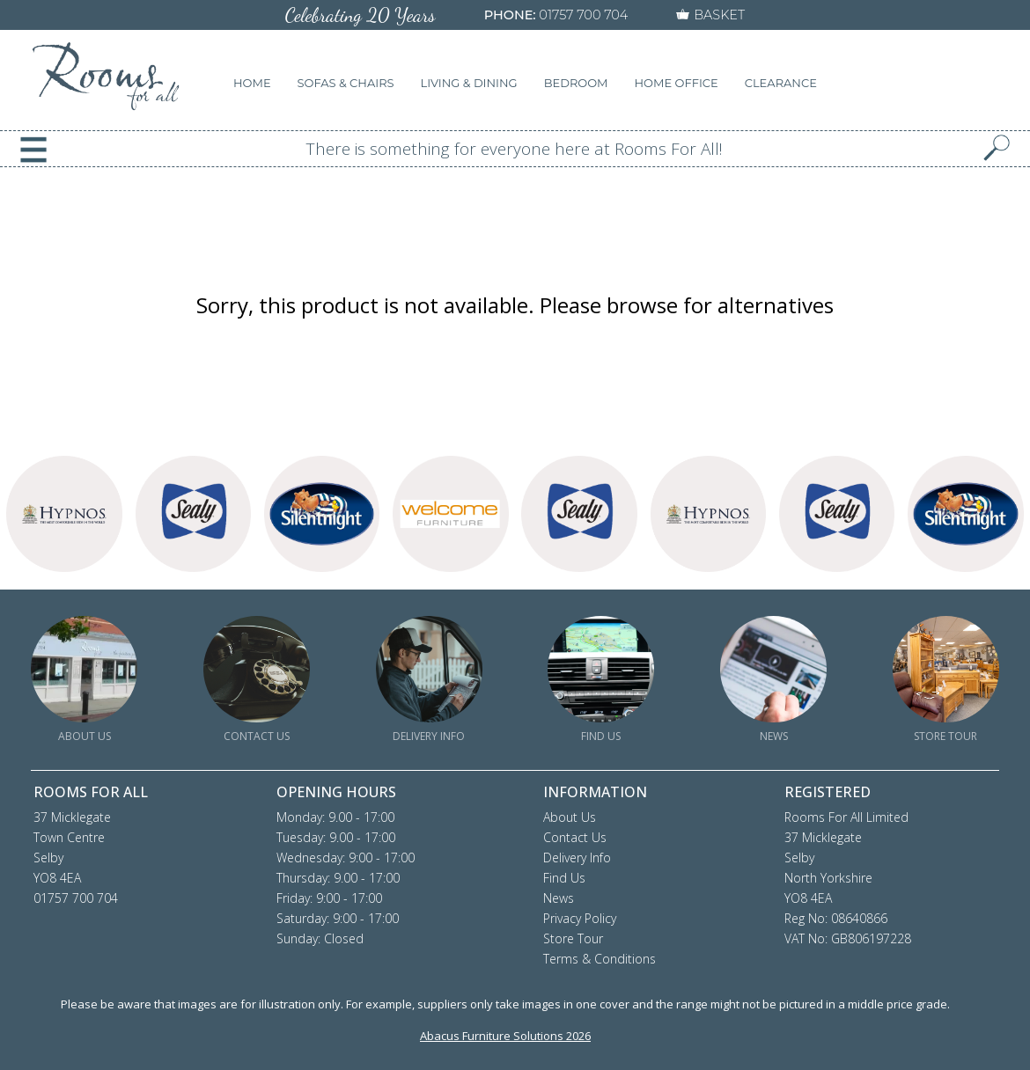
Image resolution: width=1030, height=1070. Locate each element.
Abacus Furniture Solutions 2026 (505, 1036)
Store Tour (573, 938)
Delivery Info (577, 857)
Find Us (564, 877)
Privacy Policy (579, 918)
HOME (252, 83)
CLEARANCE (781, 83)
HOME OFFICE (676, 83)
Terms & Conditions (599, 958)
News (558, 898)
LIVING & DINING (469, 83)
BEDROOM (576, 83)
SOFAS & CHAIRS (346, 83)
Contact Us (575, 837)
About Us (569, 817)
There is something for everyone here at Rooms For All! (514, 148)
